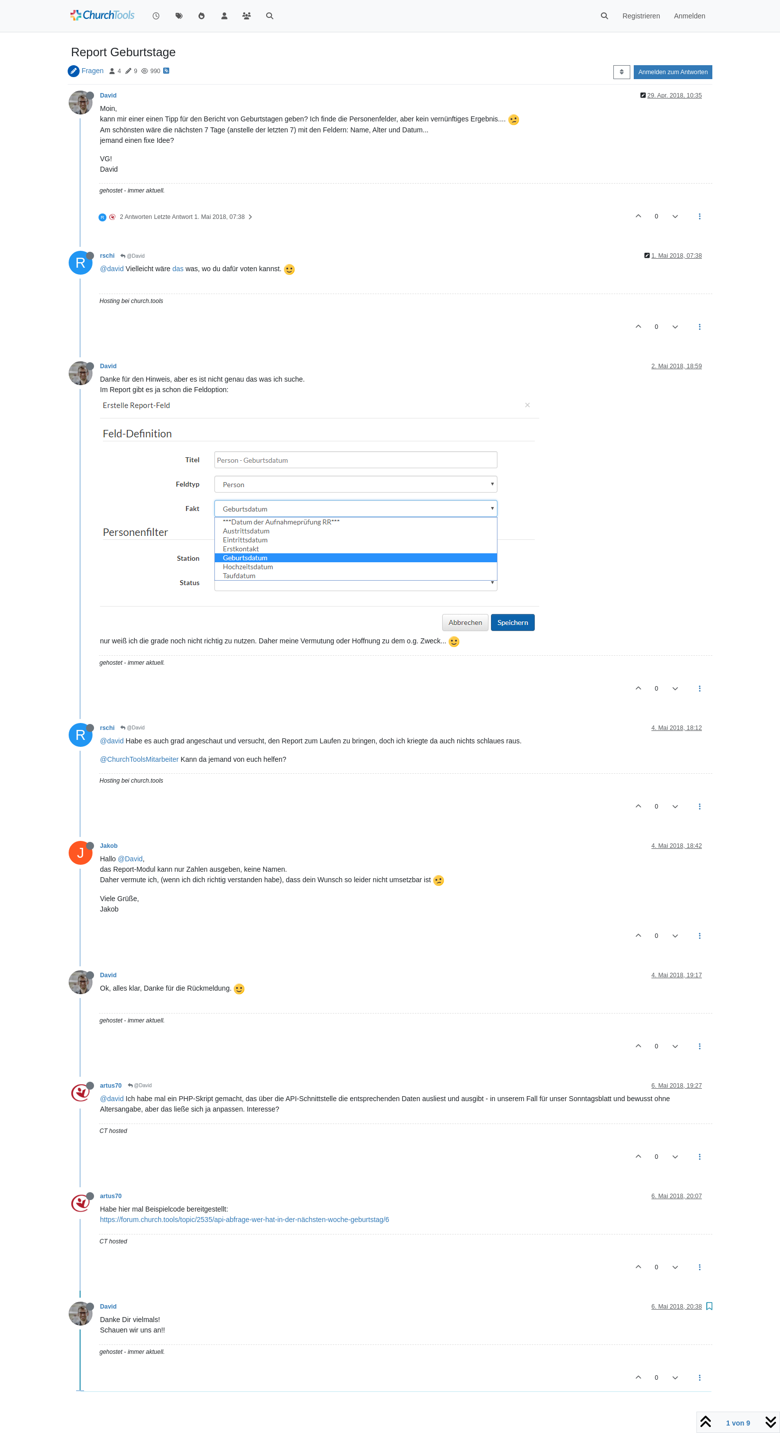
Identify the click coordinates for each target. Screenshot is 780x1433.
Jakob (108, 845)
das (178, 269)
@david (112, 269)
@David (132, 256)
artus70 (111, 1085)
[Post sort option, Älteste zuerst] (621, 72)
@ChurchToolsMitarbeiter (139, 759)
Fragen (92, 71)
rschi (107, 255)
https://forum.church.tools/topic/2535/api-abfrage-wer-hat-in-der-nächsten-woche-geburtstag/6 (244, 1220)
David (108, 95)
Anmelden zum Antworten (673, 72)
